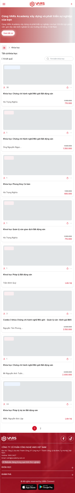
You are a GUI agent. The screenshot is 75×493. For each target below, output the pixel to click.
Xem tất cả (8, 33)
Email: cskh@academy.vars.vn (13, 458)
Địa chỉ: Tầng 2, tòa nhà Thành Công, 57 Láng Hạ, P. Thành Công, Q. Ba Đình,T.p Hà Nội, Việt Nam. (36, 452)
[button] (35, 37)
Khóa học (16, 47)
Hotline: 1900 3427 (9, 455)
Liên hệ (68, 283)
